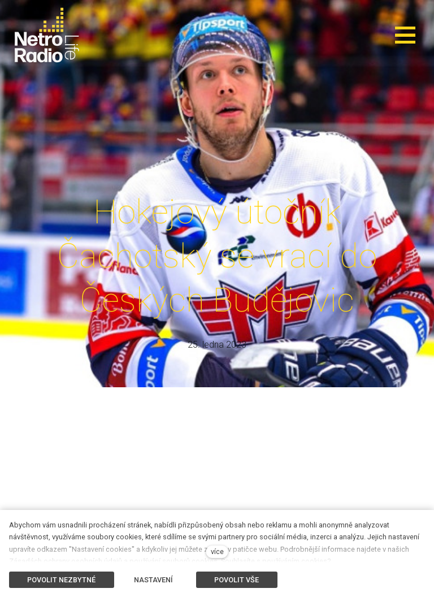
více (217, 551)
